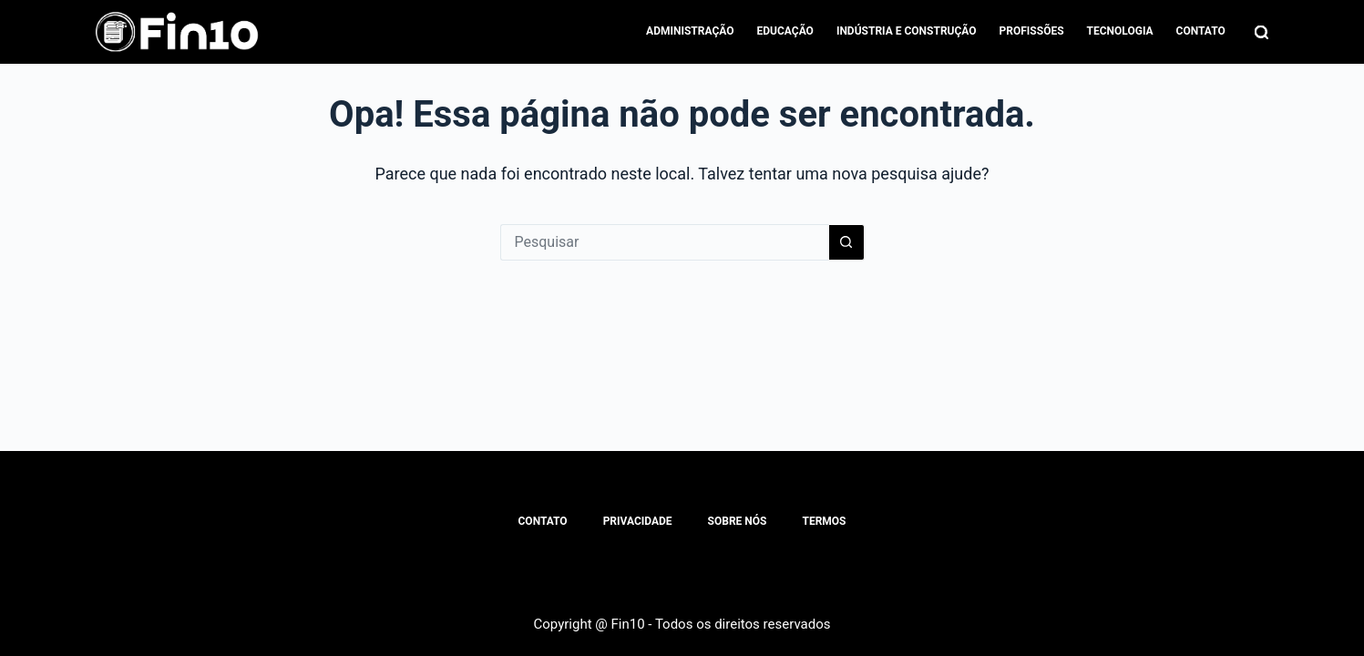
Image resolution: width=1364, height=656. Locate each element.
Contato (1201, 31)
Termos (824, 521)
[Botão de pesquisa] (846, 242)
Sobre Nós (737, 521)
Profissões (1032, 31)
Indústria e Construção (906, 31)
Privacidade (637, 521)
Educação (785, 31)
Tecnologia (1120, 31)
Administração (689, 31)
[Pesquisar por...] (664, 242)
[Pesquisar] (1261, 32)
